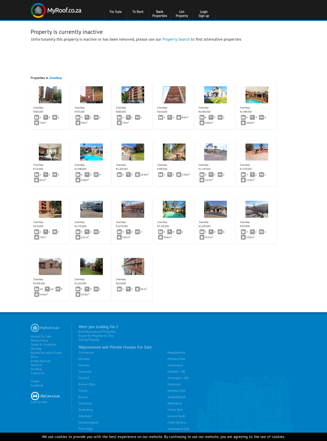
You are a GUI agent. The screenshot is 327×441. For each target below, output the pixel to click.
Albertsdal (85, 416)
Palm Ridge (86, 429)
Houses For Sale (41, 336)
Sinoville (84, 365)
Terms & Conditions (43, 345)
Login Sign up (203, 14)
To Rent (138, 12)
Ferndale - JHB (176, 372)
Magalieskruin (176, 352)
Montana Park (176, 359)
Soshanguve (175, 365)
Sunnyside (85, 372)
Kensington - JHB (178, 378)
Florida (83, 391)
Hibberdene (175, 403)
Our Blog (36, 369)
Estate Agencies (41, 361)
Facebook (37, 385)
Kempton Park (176, 391)
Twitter (35, 381)
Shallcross (174, 384)
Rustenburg (86, 410)
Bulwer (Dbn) (87, 384)
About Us (36, 365)
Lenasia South (176, 416)
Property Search (176, 39)
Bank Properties (159, 14)
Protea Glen (175, 410)
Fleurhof (84, 378)
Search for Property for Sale (96, 336)
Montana (84, 359)
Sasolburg (85, 403)
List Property (182, 14)
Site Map (36, 349)
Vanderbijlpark (177, 397)
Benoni (83, 397)
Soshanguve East (178, 429)
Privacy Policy (39, 340)
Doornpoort (86, 352)
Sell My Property (89, 340)
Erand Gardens (177, 422)
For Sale (116, 12)
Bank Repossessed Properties (97, 332)
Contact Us (38, 373)
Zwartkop (55, 78)
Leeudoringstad (88, 422)
